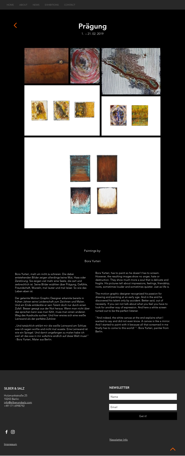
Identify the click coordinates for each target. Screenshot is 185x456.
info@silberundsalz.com (18, 402)
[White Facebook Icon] (6, 431)
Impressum (10, 444)
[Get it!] (143, 416)
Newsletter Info (118, 439)
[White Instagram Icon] (12, 431)
